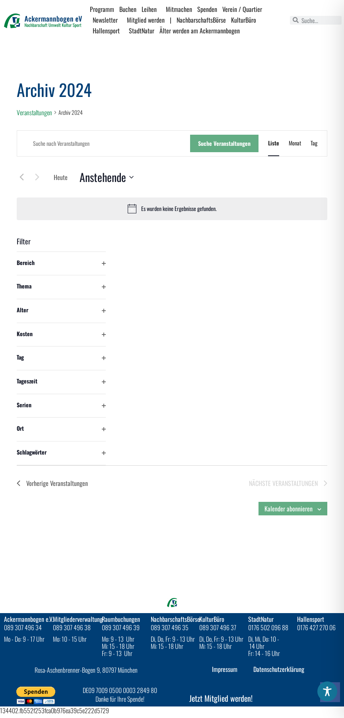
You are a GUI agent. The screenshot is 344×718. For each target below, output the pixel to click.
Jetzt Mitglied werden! (221, 698)
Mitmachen (179, 9)
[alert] (172, 208)
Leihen (151, 9)
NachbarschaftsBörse (201, 20)
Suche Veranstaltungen (224, 143)
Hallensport (108, 30)
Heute (61, 177)
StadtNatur (141, 30)
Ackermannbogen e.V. (28, 619)
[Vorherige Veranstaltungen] (21, 177)
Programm (102, 9)
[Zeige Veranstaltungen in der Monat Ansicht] (295, 143)
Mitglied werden (146, 20)
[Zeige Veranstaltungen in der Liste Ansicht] (273, 143)
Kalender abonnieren (288, 508)
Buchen (127, 9)
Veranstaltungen (34, 112)
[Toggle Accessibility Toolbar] (327, 691)
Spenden (207, 9)
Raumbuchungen (121, 619)
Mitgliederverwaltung (78, 619)
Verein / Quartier (244, 9)
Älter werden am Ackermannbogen (199, 30)
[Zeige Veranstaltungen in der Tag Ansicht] (314, 143)
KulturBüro (243, 20)
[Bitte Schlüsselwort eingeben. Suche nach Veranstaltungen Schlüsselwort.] (103, 143)
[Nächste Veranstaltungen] (37, 177)
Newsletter (107, 20)
